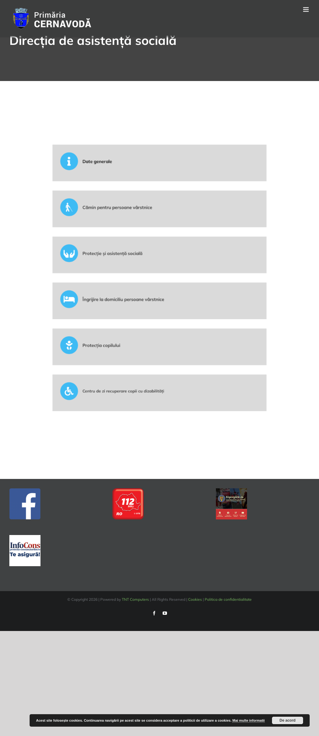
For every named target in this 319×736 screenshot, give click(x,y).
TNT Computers (135, 599)
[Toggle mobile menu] (306, 9)
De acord (287, 720)
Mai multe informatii (248, 720)
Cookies (195, 599)
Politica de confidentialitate (228, 599)
